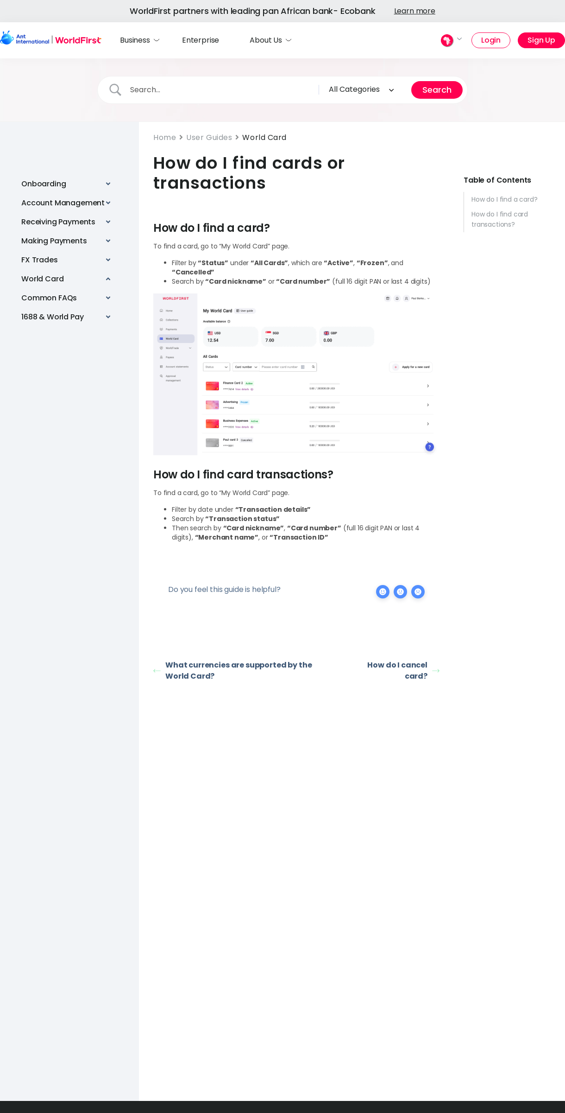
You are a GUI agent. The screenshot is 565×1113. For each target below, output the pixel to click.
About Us (266, 40)
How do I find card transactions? (499, 219)
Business (135, 40)
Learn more (414, 11)
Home (164, 137)
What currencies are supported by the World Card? (232, 670)
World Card (264, 137)
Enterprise (200, 40)
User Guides (209, 137)
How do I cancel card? (403, 670)
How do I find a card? (504, 199)
